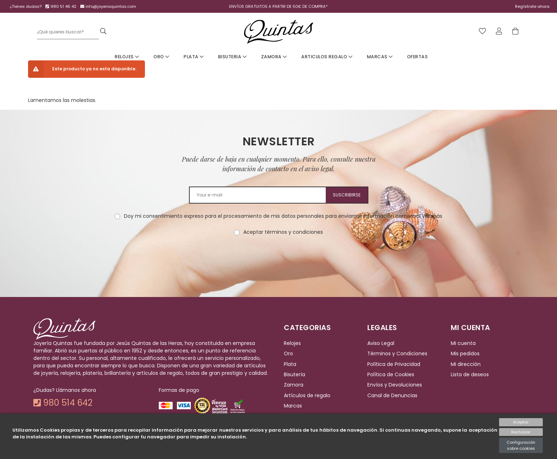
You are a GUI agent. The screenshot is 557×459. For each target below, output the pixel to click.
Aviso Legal (380, 343)
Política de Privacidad (393, 364)
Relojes (127, 57)
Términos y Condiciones (397, 353)
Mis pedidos (465, 353)
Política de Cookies (390, 374)
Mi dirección (466, 364)
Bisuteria (232, 57)
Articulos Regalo (326, 57)
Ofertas (417, 57)
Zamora (274, 57)
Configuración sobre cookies (521, 445)
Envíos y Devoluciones (394, 385)
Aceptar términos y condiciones (283, 232)
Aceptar (521, 422)
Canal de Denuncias (392, 395)
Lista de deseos (470, 374)
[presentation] (278, 258)
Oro (161, 57)
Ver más (432, 216)
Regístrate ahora (532, 6)
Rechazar (520, 432)
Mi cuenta (463, 343)
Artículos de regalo (307, 395)
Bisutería (294, 374)
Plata (194, 57)
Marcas (380, 57)
